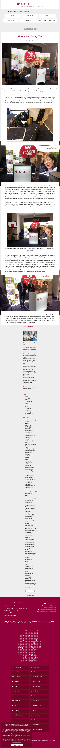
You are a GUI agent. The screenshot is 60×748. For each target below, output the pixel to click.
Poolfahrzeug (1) (28, 535)
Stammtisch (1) (28, 559)
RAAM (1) (27, 541)
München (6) (28, 427)
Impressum (53, 740)
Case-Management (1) (30, 475)
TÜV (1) (26, 561)
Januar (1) (29, 405)
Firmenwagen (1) (29, 500)
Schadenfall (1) (28, 551)
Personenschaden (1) (29, 534)
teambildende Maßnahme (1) (30, 585)
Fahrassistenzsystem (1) (30, 499)
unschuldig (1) (28, 587)
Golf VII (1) (27, 504)
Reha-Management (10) (30, 420)
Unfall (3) (27, 439)
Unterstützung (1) (29, 566)
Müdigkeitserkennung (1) (30, 530)
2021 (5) (27, 399)
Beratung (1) (28, 465)
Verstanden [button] (16, 745)
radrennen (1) (28, 578)
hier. (13, 208)
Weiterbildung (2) (29, 452)
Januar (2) (29, 408)
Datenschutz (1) (28, 482)
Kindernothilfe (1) (29, 516)
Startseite (10, 11)
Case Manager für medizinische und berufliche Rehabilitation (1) (30, 472)
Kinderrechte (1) (28, 518)
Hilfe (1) (27, 513)
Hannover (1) (28, 511)
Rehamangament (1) (29, 546)
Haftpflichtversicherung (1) (30, 506)
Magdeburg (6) (28, 425)
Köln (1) (26, 522)
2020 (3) (27, 403)
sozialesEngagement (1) (30, 583)
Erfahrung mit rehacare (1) (31, 492)
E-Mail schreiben (30, 591)
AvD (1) (26, 464)
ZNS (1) (26, 571)
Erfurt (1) (27, 495)
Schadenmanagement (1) (30, 553)
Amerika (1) (27, 456)
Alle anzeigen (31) (29, 413)
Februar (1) (29, 401)
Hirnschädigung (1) (29, 515)
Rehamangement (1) (29, 548)
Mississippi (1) (28, 527)
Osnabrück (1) (28, 532)
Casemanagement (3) (30, 435)
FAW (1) (26, 497)
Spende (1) (27, 557)
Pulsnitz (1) (27, 537)
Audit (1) (27, 459)
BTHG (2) (27, 447)
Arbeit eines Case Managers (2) (31, 445)
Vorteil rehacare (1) (29, 570)
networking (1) (28, 577)
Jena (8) (26, 423)
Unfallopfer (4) (28, 432)
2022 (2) (27, 396)
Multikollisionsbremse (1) (30, 529)
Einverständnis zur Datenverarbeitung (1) (30, 489)
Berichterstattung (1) (29, 467)
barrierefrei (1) (28, 575)
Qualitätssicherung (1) (30, 539)
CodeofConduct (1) (29, 477)
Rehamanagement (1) (30, 544)
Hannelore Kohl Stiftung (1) (30, 509)
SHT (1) (26, 549)
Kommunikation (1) (29, 520)
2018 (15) (27, 410)
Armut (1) (27, 457)
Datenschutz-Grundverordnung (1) (30, 485)
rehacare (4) (27, 434)
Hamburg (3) (28, 437)
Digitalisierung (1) (29, 487)
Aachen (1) (27, 454)
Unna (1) (27, 564)
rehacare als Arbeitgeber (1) (30, 581)
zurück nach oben (30, 595)
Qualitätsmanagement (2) (30, 450)
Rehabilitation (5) (29, 430)
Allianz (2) (27, 442)
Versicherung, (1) (29, 568)
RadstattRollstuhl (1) (29, 542)
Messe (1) (27, 523)
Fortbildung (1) (28, 502)
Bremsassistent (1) (29, 469)
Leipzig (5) (27, 428)
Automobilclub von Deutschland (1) (29, 461)
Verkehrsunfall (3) (29, 441)
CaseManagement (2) (30, 449)
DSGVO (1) (27, 481)
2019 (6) (27, 406)
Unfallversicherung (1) (30, 563)
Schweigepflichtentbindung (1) (31, 555)
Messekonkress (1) (29, 525)
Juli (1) (28, 398)
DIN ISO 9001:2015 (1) (30, 479)
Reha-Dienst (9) (28, 421)
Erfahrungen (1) (28, 493)
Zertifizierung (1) (29, 573)
